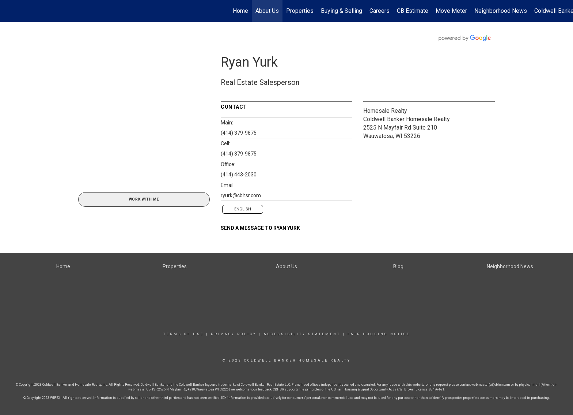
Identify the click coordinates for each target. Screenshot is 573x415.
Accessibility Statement (302, 334)
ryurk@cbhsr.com (241, 195)
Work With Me (144, 199)
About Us (267, 10)
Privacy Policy (234, 334)
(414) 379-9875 (239, 133)
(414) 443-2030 (239, 174)
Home (240, 10)
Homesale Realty (385, 110)
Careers (379, 10)
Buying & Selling (341, 10)
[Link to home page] (9, 11)
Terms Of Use (183, 334)
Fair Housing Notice (379, 334)
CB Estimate (412, 10)
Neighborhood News (500, 10)
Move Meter (451, 10)
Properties (300, 10)
